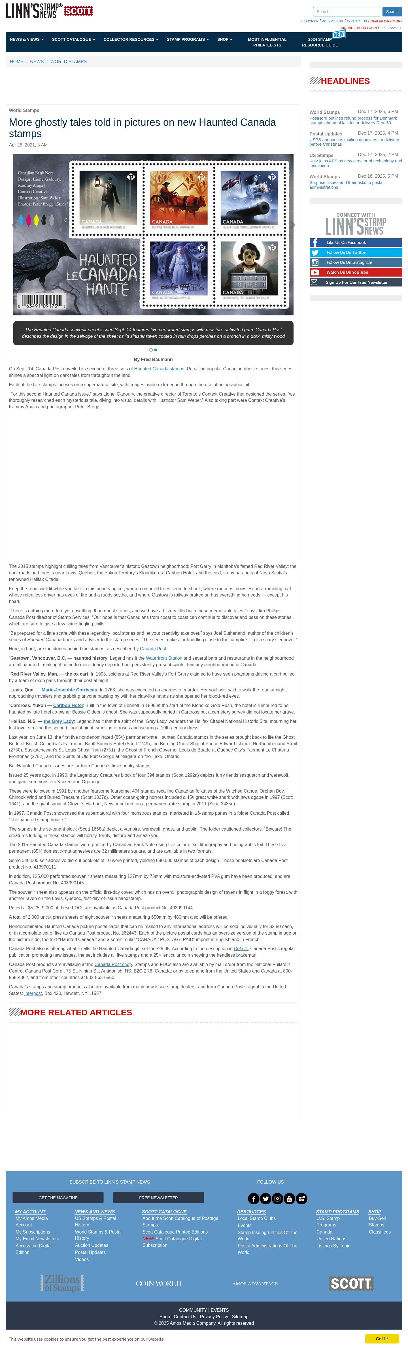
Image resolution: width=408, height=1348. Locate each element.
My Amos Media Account (32, 1221)
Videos (82, 1259)
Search (392, 11)
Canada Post (153, 648)
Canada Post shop (113, 964)
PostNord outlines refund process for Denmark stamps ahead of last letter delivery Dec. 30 (353, 120)
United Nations (331, 1238)
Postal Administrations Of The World (267, 1249)
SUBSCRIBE (309, 21)
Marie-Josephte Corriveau (69, 689)
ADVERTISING (332, 21)
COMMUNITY (193, 1310)
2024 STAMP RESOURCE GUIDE (320, 42)
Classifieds (380, 1232)
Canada (324, 1232)
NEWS (37, 61)
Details (241, 948)
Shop (224, 39)
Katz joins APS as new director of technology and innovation (356, 163)
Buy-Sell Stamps (377, 1221)
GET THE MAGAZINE (58, 1198)
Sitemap (240, 1316)
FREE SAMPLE (391, 27)
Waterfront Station (164, 658)
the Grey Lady (59, 721)
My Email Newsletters (37, 1238)
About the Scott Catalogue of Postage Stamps (180, 1221)
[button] (16, 223)
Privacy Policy (214, 1316)
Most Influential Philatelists (267, 42)
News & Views (27, 39)
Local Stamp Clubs (257, 1218)
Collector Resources (131, 39)
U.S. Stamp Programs (328, 1221)
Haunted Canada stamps (159, 368)
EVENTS (220, 1310)
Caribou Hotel (68, 705)
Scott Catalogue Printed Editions (175, 1232)
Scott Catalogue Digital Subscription (172, 1242)
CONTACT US (357, 21)
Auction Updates (91, 1245)
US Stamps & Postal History (95, 1221)
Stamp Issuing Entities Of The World (268, 1235)
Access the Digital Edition (34, 1249)
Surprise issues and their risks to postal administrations (347, 185)
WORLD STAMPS (68, 61)
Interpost (33, 993)
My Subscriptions (33, 1232)
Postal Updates (90, 1252)
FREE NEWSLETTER (158, 1198)
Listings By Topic (333, 1245)
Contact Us (185, 1316)
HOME (17, 61)
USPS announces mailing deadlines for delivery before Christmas (354, 142)
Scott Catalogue (73, 39)
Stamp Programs (188, 39)
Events (245, 1225)
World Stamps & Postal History (98, 1235)
